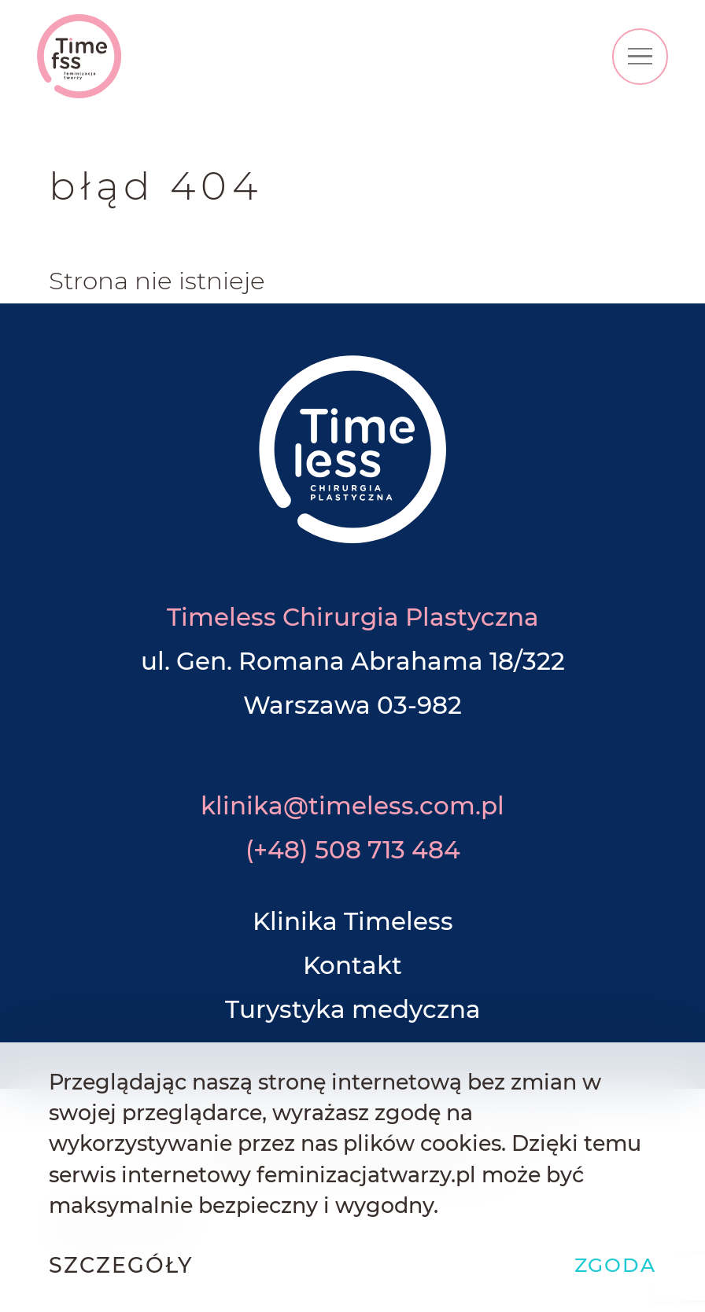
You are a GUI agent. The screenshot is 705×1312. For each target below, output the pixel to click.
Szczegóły (121, 1265)
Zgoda (615, 1265)
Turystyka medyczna (353, 1009)
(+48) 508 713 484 (352, 850)
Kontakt (352, 965)
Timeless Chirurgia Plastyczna (353, 617)
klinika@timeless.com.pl (352, 806)
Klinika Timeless (353, 921)
